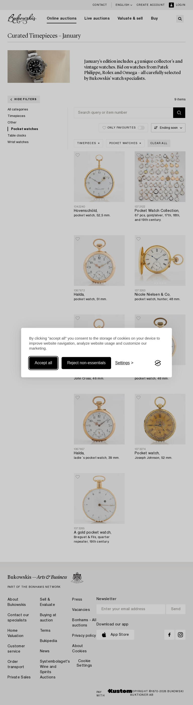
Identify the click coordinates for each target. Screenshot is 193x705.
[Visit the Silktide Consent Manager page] (158, 363)
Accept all (43, 363)
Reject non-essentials (86, 363)
